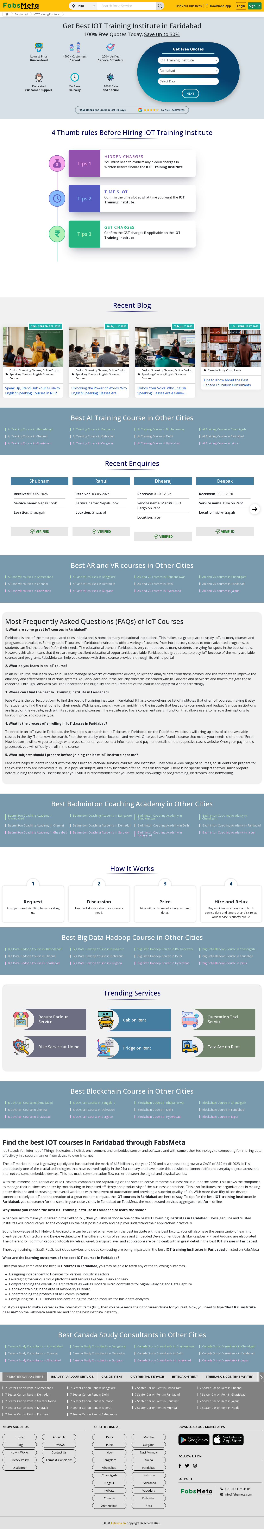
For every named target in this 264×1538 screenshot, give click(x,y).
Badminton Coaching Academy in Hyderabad (159, 834)
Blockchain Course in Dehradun (94, 1118)
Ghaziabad (109, 1476)
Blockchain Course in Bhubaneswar (160, 1111)
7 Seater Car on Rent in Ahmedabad (29, 1396)
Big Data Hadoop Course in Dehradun (98, 964)
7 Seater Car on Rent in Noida (219, 1416)
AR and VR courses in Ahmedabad (30, 576)
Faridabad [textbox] (167, 70)
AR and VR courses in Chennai (28, 583)
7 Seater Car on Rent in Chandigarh (158, 1396)
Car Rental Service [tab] (147, 1385)
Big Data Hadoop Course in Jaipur (224, 971)
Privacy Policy (20, 1469)
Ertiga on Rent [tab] (185, 1385)
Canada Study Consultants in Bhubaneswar (166, 1355)
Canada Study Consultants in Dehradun (99, 1362)
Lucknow (149, 1484)
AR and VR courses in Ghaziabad (29, 590)
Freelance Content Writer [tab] (229, 1385)
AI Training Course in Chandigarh (224, 429)
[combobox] (188, 60)
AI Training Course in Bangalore (94, 429)
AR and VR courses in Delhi (155, 583)
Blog (20, 1453)
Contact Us (59, 1461)
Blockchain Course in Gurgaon (93, 1125)
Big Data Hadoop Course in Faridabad (227, 964)
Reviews (59, 1453)
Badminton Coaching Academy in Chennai (36, 825)
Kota (149, 1514)
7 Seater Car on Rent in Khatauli (26, 1416)
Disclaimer (20, 1476)
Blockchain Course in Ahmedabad (30, 1111)
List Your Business (189, 6)
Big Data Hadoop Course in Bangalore (98, 957)
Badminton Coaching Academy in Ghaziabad (37, 832)
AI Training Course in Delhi (155, 436)
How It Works (20, 1461)
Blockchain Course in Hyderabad (159, 1125)
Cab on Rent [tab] (112, 1385)
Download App (218, 6)
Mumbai (148, 1446)
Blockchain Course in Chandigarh (224, 1111)
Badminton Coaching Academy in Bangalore (102, 815)
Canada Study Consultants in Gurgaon (98, 1369)
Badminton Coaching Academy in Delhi (163, 825)
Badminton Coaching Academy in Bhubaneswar (159, 817)
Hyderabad (149, 1491)
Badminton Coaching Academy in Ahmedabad (30, 817)
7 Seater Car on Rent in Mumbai (156, 1416)
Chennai (109, 1507)
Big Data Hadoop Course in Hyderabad (163, 971)
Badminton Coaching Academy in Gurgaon (101, 832)
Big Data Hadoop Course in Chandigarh (228, 957)
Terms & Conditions (59, 1469)
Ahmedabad (109, 1514)
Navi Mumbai (149, 1461)
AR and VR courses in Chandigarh (224, 576)
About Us (59, 1446)
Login (241, 6)
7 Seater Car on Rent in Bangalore (93, 1396)
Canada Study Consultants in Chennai (33, 1362)
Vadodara (148, 1499)
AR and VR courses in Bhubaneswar (161, 576)
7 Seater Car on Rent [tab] (24, 1385)
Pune (109, 1453)
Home (19, 1446)
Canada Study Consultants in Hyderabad (164, 1369)
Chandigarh (109, 1484)
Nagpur (109, 1491)
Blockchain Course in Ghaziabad (29, 1125)
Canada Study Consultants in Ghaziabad (34, 1369)
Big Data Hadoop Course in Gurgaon (97, 971)
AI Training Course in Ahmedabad (30, 429)
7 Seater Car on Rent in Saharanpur (93, 1423)
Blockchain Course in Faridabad (223, 1118)
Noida (149, 1469)
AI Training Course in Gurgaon (93, 443)
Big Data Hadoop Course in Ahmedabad (35, 957)
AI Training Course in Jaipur (220, 443)
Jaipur (109, 1461)
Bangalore (109, 1469)
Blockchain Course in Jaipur (220, 1125)
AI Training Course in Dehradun (93, 436)
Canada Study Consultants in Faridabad (228, 1362)
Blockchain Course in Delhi (155, 1118)
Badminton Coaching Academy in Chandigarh (224, 817)
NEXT (190, 93)
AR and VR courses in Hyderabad (159, 590)
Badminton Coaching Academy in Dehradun (102, 825)
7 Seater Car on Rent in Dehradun (27, 1403)
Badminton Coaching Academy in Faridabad (231, 825)
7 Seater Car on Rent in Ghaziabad (222, 1403)
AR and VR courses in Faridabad (223, 583)
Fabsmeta (118, 1532)
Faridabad (24, 14)
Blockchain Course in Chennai (27, 1118)
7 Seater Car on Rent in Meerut (91, 1416)
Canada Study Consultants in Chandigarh (229, 1355)
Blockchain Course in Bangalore (94, 1111)
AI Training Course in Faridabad (223, 436)
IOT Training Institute (51, 14)
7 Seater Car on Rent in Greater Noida (30, 1409)
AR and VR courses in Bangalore (94, 576)
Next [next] (255, 509)
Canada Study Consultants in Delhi (160, 1362)
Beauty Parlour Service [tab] (72, 1385)
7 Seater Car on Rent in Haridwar (156, 1409)
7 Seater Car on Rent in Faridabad (157, 1403)
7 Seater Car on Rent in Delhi (89, 1403)
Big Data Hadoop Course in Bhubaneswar (165, 957)
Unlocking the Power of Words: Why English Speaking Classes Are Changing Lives (99, 391)
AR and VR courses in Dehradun (94, 583)
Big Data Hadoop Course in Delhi (159, 964)
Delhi (80, 6)
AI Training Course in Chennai (27, 436)
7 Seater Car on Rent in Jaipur (219, 1409)
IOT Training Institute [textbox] (177, 60)
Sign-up (254, 6)
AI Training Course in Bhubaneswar (160, 429)
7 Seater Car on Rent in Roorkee (26, 1423)
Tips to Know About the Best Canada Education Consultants (227, 382)
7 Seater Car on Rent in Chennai (221, 1396)
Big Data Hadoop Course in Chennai (32, 964)
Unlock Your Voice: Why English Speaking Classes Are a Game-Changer (161, 391)
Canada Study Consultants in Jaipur (225, 1369)
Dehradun (148, 1507)
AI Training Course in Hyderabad (158, 443)
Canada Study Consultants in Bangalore (99, 1355)
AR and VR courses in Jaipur (220, 590)
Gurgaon (149, 1453)
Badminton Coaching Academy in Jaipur (228, 832)
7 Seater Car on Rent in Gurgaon (91, 1409)
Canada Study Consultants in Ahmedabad (35, 1355)
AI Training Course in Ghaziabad (29, 443)
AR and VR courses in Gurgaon (93, 590)
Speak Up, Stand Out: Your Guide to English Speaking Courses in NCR (32, 390)
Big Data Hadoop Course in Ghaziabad (33, 971)
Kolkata (109, 1499)
